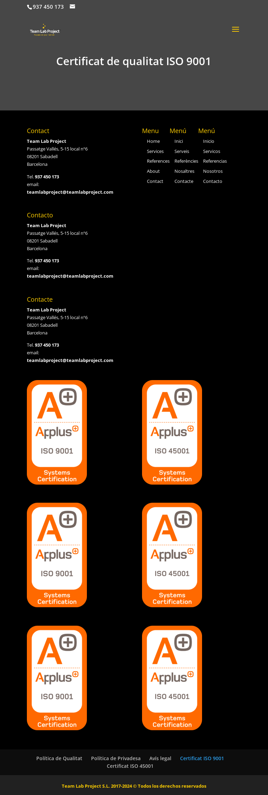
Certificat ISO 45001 (130, 766)
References (158, 161)
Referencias (215, 161)
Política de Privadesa (116, 758)
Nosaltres (184, 171)
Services (155, 151)
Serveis (181, 151)
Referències (186, 161)
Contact (155, 181)
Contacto (212, 181)
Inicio (208, 141)
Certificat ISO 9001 (202, 758)
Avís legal (160, 758)
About (153, 171)
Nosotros (213, 171)
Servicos (211, 151)
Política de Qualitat (59, 758)
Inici (178, 141)
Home (153, 141)
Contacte (183, 181)
